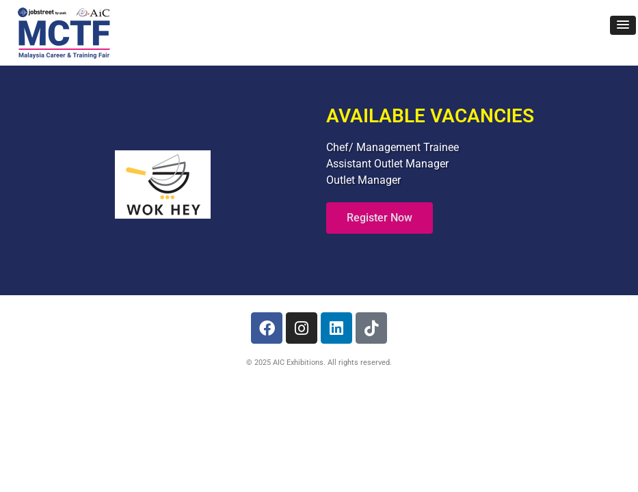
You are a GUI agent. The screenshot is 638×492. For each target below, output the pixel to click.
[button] (623, 25)
